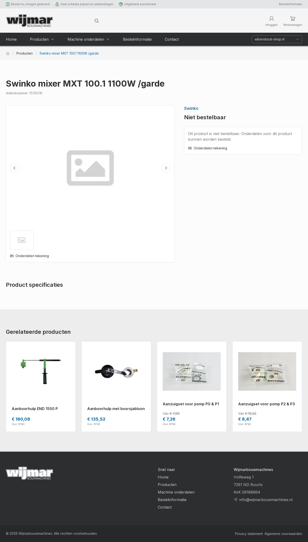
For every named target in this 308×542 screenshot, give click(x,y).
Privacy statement (249, 534)
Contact (165, 507)
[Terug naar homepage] (29, 20)
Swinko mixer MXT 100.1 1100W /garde (69, 53)
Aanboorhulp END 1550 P (35, 408)
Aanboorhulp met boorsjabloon (116, 408)
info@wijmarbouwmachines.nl (265, 499)
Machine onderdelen (176, 492)
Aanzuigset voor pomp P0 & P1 (191, 404)
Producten (24, 53)
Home (163, 477)
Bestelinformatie (290, 4)
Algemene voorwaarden (283, 534)
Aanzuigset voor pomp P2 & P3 (266, 404)
